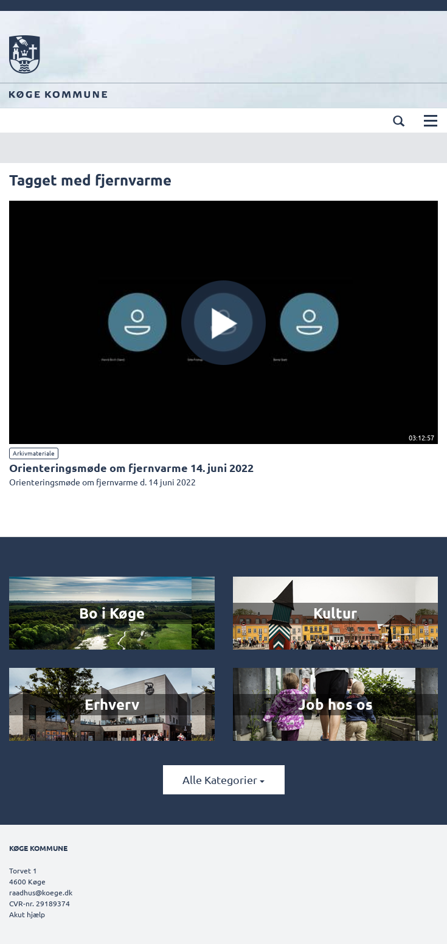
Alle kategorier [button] (223, 779)
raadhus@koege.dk (40, 892)
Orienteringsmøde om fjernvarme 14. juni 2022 (131, 467)
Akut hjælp (27, 914)
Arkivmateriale (34, 452)
